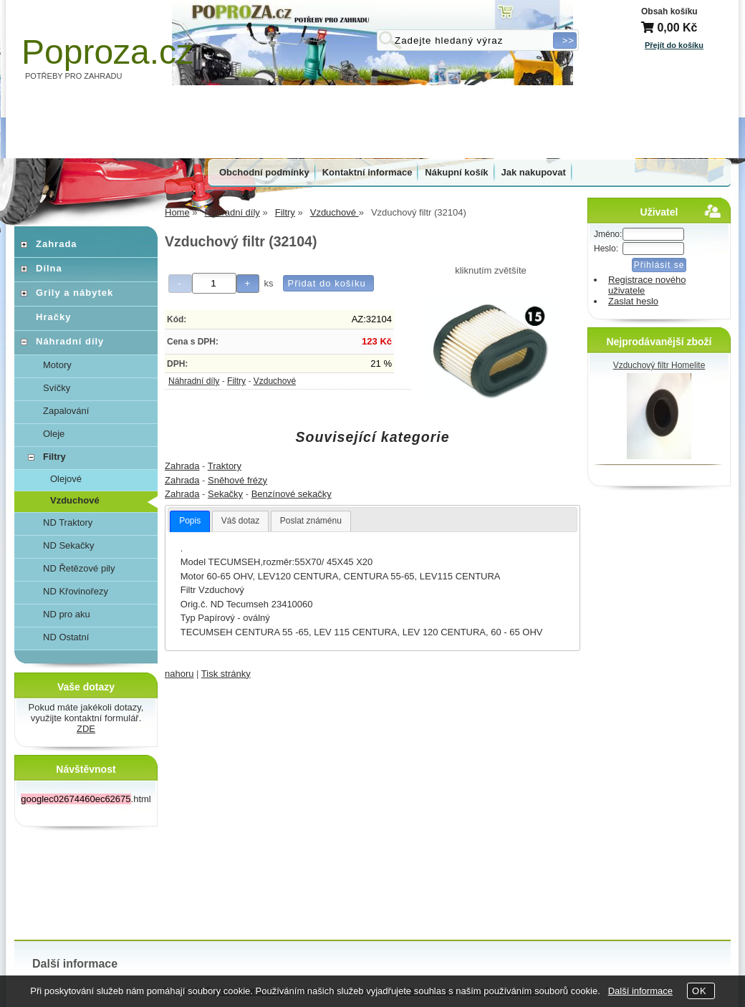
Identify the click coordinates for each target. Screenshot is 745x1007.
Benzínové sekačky (291, 493)
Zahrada (182, 466)
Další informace (640, 991)
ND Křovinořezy (75, 591)
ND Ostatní (66, 637)
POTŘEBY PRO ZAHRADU (73, 76)
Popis (190, 521)
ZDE (86, 728)
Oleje (53, 433)
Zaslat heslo (633, 301)
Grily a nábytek (74, 292)
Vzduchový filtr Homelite (659, 365)
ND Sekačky (69, 545)
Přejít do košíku (674, 45)
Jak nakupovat (533, 172)
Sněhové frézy (237, 480)
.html (85, 799)
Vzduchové (275, 381)
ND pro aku (66, 614)
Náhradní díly (193, 381)
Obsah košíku (669, 11)
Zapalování (66, 410)
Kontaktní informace (367, 172)
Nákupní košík (456, 172)
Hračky (53, 317)
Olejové (66, 478)
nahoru (179, 673)
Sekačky (225, 493)
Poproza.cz (107, 52)
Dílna (49, 268)
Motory (57, 365)
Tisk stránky (226, 673)
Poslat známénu (311, 521)
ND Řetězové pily (79, 568)
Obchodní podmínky (264, 172)
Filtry (236, 381)
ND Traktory (67, 522)
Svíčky (56, 387)
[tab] (190, 521)
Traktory (224, 466)
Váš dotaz (240, 521)
